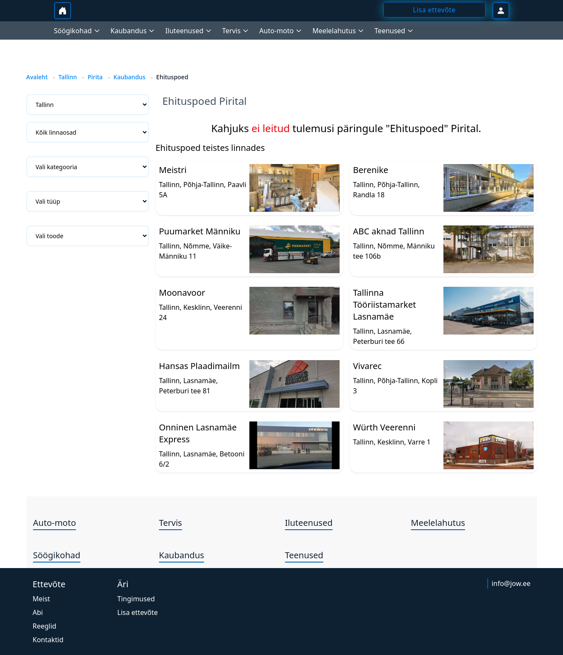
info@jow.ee (511, 583)
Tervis (170, 522)
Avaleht (37, 77)
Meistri (173, 170)
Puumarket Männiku (200, 231)
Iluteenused (309, 522)
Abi (38, 612)
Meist (41, 598)
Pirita (95, 77)
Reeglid (45, 626)
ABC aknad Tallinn (389, 231)
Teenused (304, 555)
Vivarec (367, 366)
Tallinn (67, 77)
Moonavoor (182, 292)
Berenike (371, 170)
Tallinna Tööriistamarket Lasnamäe (384, 304)
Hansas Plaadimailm (199, 366)
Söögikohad (56, 555)
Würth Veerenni (384, 427)
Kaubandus (130, 77)
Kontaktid (48, 639)
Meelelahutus (438, 522)
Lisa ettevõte (137, 612)
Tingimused (136, 598)
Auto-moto (54, 522)
